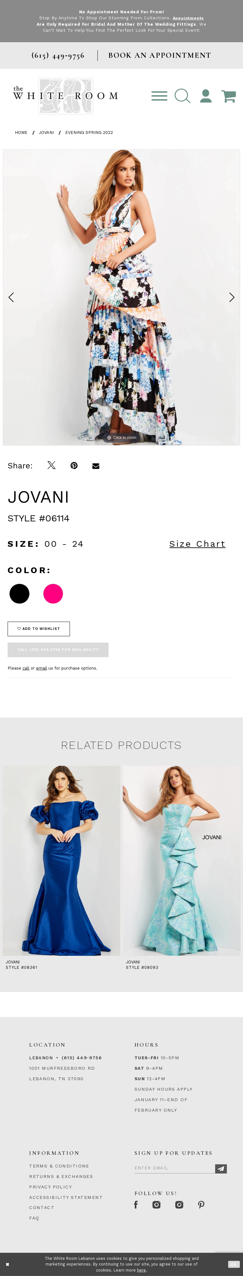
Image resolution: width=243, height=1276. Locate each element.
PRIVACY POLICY (50, 1186)
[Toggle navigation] (159, 96)
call (25, 668)
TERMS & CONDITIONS (59, 1165)
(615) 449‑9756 (82, 1057)
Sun (139, 1078)
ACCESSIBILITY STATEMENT (66, 1197)
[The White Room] (65, 96)
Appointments (188, 18)
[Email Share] (96, 465)
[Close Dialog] (7, 1264)
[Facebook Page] (137, 1205)
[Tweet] (52, 466)
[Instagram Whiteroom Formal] (158, 1205)
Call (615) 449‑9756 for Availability (58, 650)
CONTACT (41, 1207)
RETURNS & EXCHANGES (61, 1176)
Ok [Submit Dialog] (234, 1264)
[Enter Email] (180, 1167)
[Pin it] (74, 465)
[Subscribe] (221, 1169)
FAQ (34, 1217)
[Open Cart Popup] (228, 96)
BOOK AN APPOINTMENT (160, 55)
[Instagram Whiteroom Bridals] (182, 1205)
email (41, 668)
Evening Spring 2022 (89, 132)
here (141, 1270)
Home (21, 132)
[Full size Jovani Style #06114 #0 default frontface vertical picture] (121, 297)
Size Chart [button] (197, 544)
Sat (139, 1068)
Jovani (46, 132)
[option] (121, 297)
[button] (182, 96)
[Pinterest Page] (206, 1205)
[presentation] (61, 861)
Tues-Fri (146, 1057)
